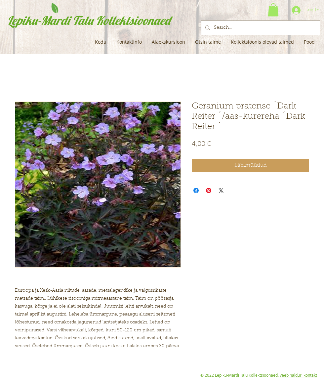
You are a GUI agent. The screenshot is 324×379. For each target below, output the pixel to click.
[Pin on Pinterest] (209, 190)
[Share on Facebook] (196, 190)
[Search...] (260, 28)
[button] (273, 9)
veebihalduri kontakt (298, 375)
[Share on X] (221, 190)
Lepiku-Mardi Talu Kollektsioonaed (88, 20)
